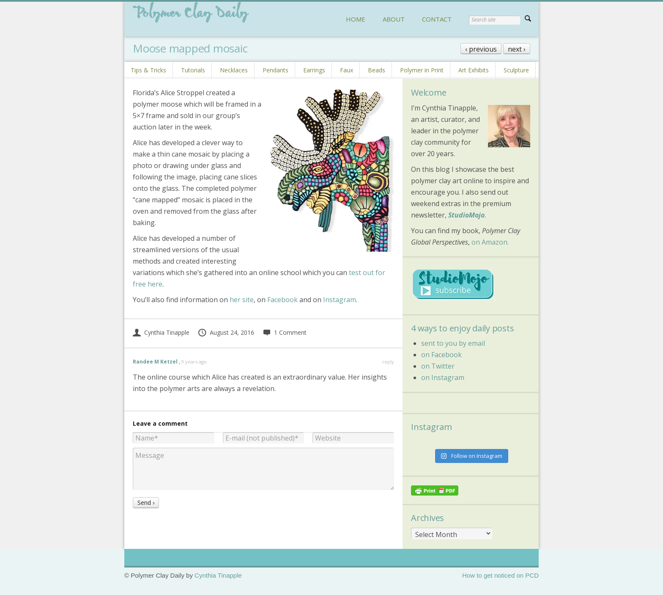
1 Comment (285, 332)
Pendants (275, 70)
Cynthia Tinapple (161, 332)
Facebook (282, 299)
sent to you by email (453, 343)
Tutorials (193, 70)
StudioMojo (466, 215)
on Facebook (441, 354)
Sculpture (516, 70)
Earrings (314, 70)
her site (242, 299)
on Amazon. (490, 242)
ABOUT (394, 19)
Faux (346, 70)
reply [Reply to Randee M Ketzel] (388, 361)
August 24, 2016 (226, 332)
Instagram (339, 299)
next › (517, 49)
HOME (355, 19)
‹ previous (481, 49)
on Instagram (442, 377)
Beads (376, 70)
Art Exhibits (473, 70)
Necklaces (234, 70)
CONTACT (437, 19)
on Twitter (438, 366)
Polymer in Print (422, 70)
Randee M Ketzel (155, 361)
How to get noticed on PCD (500, 575)
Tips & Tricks (148, 70)
